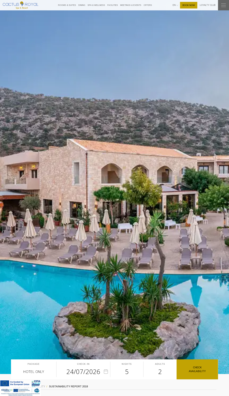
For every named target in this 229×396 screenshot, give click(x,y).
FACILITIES (112, 5)
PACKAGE (34, 364)
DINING (81, 5)
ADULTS (160, 364)
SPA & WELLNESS (96, 5)
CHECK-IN (83, 364)
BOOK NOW (189, 5)
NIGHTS (127, 364)
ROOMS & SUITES (67, 5)
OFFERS (148, 5)
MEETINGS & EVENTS (130, 5)
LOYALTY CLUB (208, 5)
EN (174, 5)
